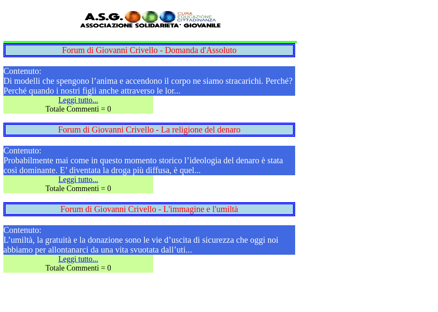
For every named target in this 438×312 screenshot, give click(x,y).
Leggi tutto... (78, 100)
